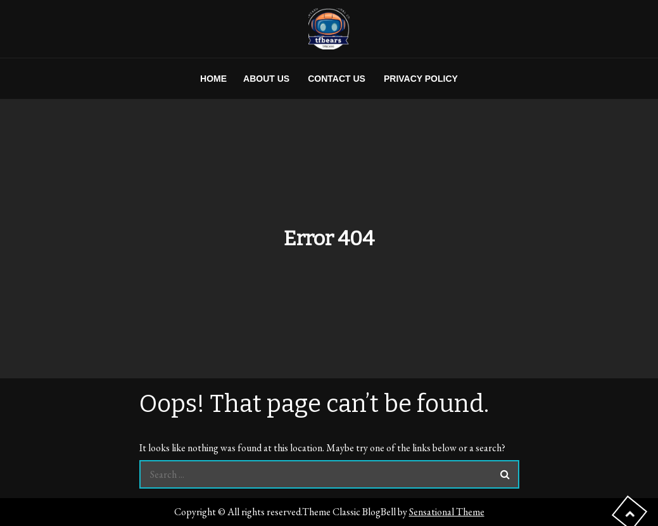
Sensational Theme (446, 511)
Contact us (336, 79)
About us (266, 79)
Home (213, 79)
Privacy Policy (421, 79)
